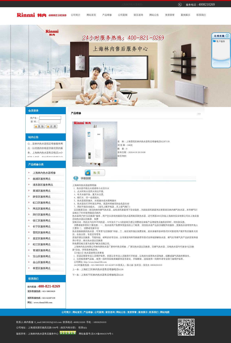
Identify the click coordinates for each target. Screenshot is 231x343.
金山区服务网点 (42, 262)
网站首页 (91, 15)
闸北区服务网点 (42, 208)
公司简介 (75, 15)
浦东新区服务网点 (43, 184)
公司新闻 (122, 15)
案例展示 (185, 15)
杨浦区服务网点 (42, 178)
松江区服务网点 (42, 244)
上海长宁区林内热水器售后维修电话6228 (102, 274)
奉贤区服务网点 (42, 268)
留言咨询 (138, 15)
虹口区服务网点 (42, 202)
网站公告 (154, 15)
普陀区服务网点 (42, 232)
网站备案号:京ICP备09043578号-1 (96, 333)
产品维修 (107, 15)
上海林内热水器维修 (44, 173)
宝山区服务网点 (42, 256)
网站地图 (164, 312)
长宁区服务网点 (42, 226)
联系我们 (201, 15)
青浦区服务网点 (42, 250)
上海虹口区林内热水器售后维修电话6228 (102, 269)
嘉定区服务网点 (42, 238)
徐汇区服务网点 (42, 220)
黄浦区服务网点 (42, 190)
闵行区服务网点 (42, 214)
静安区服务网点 (42, 196)
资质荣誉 (170, 15)
